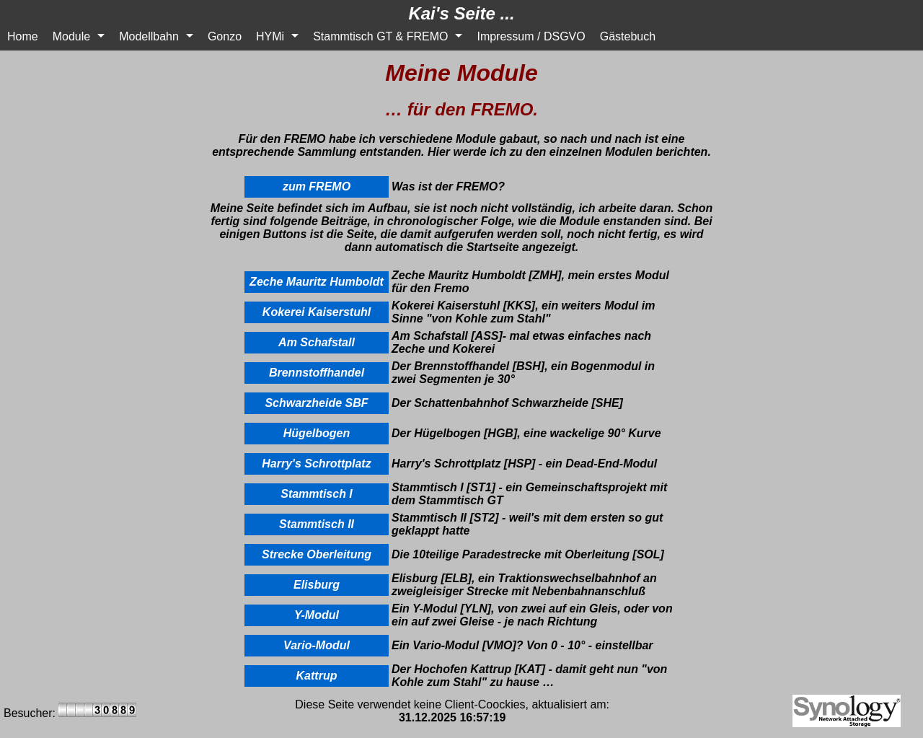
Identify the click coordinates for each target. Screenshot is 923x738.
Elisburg (316, 585)
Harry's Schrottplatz (316, 463)
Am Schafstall (316, 342)
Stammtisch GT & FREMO (380, 36)
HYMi (270, 36)
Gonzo (225, 36)
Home (22, 36)
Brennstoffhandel (316, 372)
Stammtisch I (317, 494)
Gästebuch (627, 36)
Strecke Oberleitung (316, 554)
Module (71, 36)
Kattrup (316, 675)
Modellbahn (149, 36)
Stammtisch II (316, 524)
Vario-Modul (316, 645)
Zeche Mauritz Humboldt (316, 282)
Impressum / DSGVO (531, 36)
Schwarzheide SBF (316, 403)
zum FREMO (316, 186)
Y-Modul (316, 615)
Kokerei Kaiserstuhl (316, 312)
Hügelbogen (316, 433)
